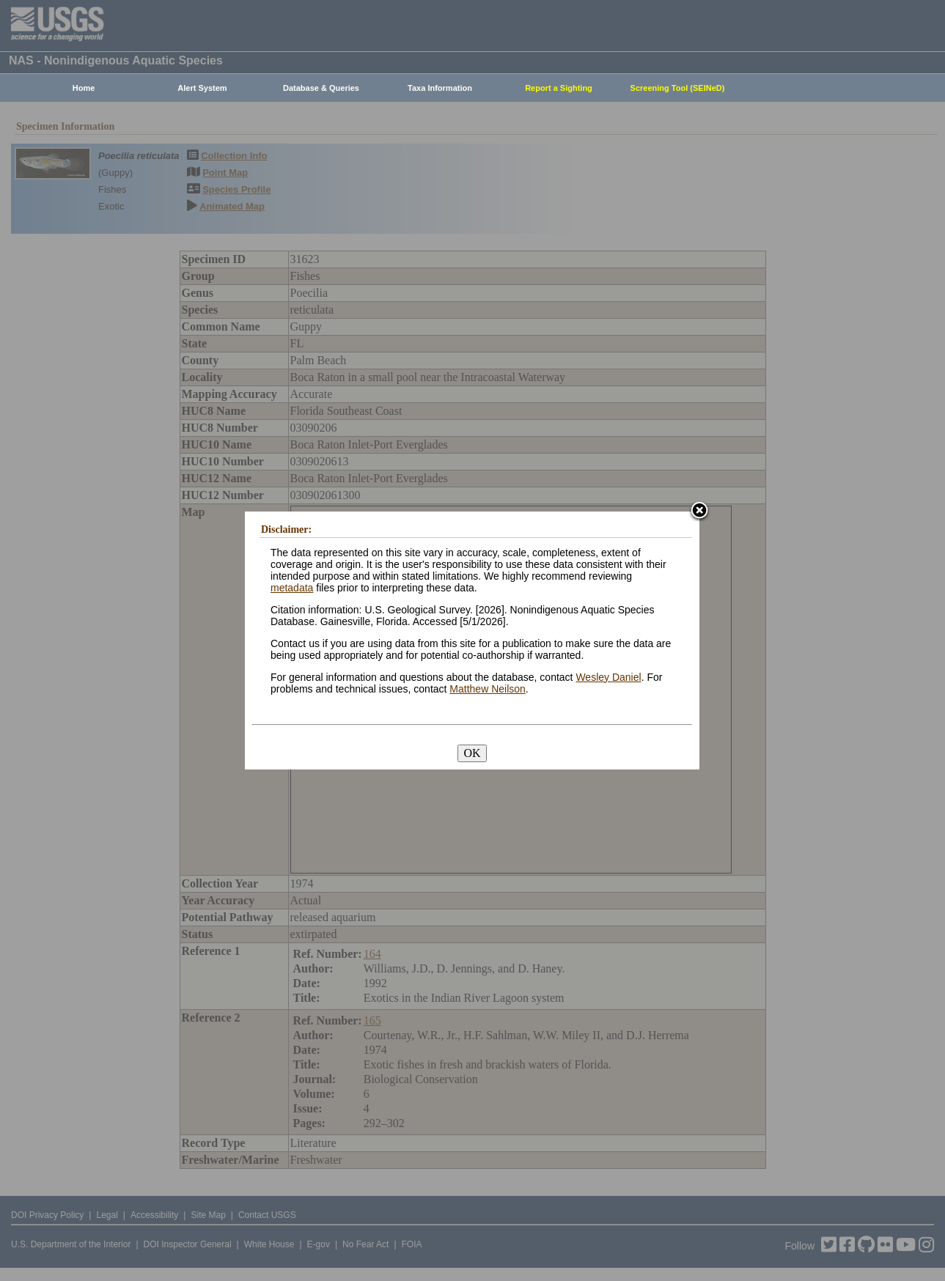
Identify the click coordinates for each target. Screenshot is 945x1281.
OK (471, 753)
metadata (292, 588)
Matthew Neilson (487, 689)
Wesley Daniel (608, 677)
